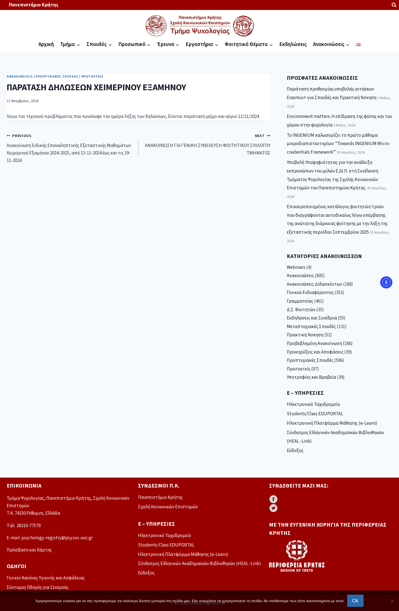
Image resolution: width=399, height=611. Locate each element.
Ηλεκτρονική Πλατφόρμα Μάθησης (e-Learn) (332, 423)
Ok (355, 601)
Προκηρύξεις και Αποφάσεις (315, 352)
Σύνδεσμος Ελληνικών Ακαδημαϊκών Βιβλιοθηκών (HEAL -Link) (335, 437)
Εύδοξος (295, 450)
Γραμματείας (300, 301)
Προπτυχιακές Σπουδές (57, 76)
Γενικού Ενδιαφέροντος (310, 292)
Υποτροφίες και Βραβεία (311, 377)
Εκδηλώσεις (293, 44)
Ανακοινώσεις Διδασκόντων (314, 284)
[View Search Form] (394, 5)
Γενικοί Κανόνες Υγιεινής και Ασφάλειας (46, 578)
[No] (392, 601)
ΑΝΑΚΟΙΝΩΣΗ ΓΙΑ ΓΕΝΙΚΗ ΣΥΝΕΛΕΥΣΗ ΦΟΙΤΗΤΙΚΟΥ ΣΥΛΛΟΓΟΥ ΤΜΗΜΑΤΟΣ (206, 144)
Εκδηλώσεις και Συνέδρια (312, 318)
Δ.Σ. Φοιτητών (301, 309)
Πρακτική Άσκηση (305, 335)
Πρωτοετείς (92, 76)
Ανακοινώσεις (20, 76)
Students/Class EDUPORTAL (315, 414)
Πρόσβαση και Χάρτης (29, 550)
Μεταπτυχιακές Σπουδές (311, 326)
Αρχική (46, 44)
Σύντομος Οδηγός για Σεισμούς (37, 587)
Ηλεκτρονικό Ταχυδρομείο (313, 404)
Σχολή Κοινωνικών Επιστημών (168, 507)
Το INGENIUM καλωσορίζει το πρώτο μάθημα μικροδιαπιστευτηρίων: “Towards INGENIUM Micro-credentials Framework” (338, 144)
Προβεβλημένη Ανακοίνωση (314, 343)
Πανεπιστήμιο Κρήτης (33, 4)
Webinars (296, 267)
